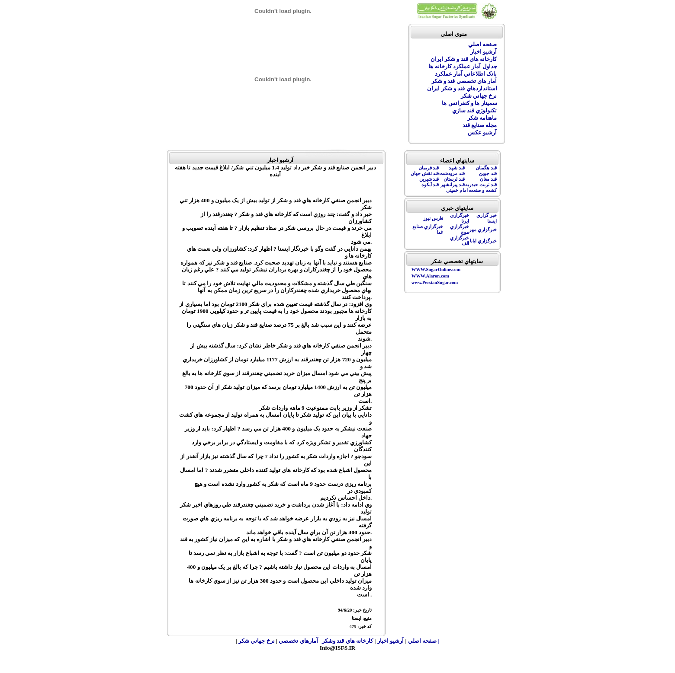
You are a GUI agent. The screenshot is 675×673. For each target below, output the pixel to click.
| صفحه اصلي (424, 641)
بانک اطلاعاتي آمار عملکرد (466, 73)
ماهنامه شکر (482, 118)
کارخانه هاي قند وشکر (348, 641)
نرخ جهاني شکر (479, 95)
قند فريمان (428, 168)
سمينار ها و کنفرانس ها (469, 103)
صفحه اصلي (482, 44)
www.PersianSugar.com (434, 282)
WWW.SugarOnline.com (435, 269)
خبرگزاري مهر (483, 229)
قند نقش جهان (425, 173)
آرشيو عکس (482, 132)
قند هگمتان (486, 168)
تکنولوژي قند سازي (474, 110)
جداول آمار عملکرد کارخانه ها (462, 66)
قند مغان (488, 179)
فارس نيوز (433, 218)
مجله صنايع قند (480, 125)
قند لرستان (454, 179)
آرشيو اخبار (483, 51)
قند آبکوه (430, 184)
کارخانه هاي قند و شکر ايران (464, 59)
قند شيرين (429, 179)
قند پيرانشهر (452, 184)
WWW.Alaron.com (430, 276)
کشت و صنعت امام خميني (471, 190)
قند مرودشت (452, 173)
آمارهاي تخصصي (299, 641)
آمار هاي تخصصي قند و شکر (464, 81)
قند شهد (457, 168)
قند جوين (488, 173)
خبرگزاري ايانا (483, 241)
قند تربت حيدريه (480, 184)
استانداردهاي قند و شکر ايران (462, 88)
